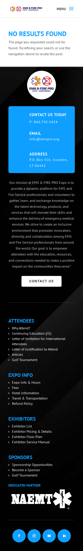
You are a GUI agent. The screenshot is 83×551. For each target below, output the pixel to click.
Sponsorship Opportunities (32, 464)
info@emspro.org (44, 139)
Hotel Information (25, 393)
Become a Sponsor (26, 470)
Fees (15, 387)
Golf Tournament (24, 360)
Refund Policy (22, 403)
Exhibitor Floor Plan (27, 436)
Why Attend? (21, 328)
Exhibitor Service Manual (31, 442)
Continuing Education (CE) (31, 333)
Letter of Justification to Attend (35, 349)
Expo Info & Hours (26, 382)
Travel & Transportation (30, 398)
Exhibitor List (22, 426)
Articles (17, 354)
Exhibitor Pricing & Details (32, 431)
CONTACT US (41, 281)
